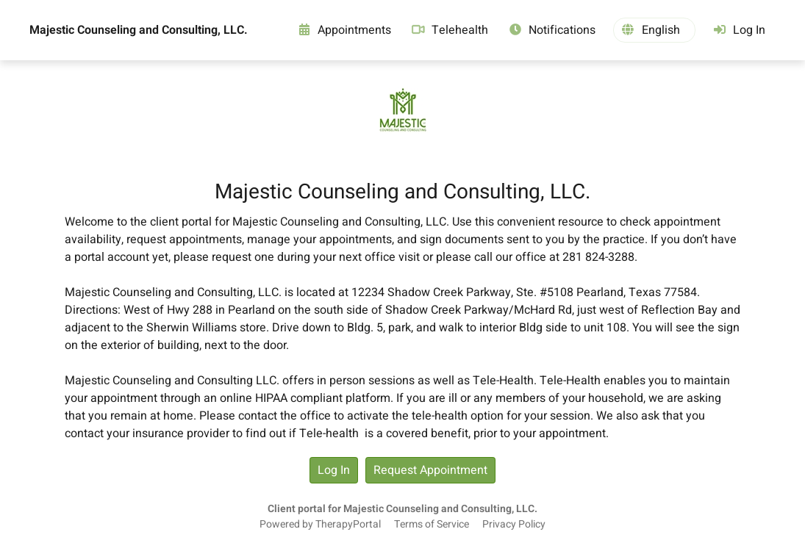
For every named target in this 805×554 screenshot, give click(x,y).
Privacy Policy (513, 524)
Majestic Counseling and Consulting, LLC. (138, 30)
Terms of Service (431, 524)
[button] (654, 30)
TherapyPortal (348, 524)
